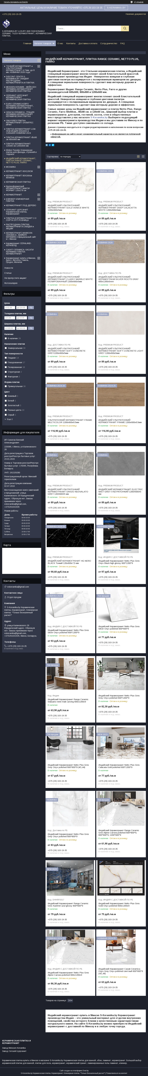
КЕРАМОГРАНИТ (14, 195)
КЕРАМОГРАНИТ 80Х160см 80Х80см (19, 176)
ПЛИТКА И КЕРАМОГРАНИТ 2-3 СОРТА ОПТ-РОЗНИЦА (21, 219)
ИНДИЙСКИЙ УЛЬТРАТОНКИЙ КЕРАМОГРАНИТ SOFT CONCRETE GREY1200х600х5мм (66, 350)
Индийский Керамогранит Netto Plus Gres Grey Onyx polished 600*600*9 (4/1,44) (68, 766)
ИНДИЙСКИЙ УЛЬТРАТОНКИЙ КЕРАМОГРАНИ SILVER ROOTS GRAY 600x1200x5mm (118, 279)
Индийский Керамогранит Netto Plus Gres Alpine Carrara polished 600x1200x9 (68, 973)
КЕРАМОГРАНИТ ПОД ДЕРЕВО (21, 205)
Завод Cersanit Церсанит (14, 1051)
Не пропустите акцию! (15, 278)
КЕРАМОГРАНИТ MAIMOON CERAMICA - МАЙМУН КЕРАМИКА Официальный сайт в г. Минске (21, 236)
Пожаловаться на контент (116, 1073)
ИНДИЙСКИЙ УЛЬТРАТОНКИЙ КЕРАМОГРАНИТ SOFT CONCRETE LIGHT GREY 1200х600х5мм (120, 350)
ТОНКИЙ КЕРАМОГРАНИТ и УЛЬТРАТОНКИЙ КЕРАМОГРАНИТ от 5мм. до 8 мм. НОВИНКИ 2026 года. (20, 69)
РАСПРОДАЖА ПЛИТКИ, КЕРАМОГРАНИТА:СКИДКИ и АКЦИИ (20, 226)
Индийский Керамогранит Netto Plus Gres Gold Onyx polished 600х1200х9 (119, 904)
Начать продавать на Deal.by (16, 2)
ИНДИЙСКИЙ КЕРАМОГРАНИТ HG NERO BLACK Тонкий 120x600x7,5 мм (69, 562)
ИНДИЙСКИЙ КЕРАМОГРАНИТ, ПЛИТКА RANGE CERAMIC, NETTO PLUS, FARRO (21, 160)
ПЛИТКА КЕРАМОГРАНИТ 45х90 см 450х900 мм (21, 138)
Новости (8, 268)
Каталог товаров (42, 43)
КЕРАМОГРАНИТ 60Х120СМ (19, 171)
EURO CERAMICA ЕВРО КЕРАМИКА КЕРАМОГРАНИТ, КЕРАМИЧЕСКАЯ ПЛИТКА (20, 106)
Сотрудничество (108, 43)
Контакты (70, 43)
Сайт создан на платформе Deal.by (74, 1071)
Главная (27, 43)
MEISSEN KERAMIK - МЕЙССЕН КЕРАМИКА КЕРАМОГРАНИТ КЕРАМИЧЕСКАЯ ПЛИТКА (21, 89)
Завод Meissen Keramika (14, 1048)
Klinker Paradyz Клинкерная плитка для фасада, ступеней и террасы (21, 152)
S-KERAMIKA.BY (116, 8)
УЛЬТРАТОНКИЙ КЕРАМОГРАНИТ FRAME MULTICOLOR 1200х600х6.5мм (70, 421)
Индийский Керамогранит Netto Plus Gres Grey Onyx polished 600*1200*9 (119, 696)
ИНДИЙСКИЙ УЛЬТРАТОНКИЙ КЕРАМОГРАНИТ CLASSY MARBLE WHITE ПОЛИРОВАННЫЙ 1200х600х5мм (70, 279)
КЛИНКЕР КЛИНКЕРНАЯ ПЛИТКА (17, 200)
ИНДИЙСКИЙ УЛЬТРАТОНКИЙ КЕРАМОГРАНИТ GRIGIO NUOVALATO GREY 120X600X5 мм (68, 491)
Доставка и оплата (87, 43)
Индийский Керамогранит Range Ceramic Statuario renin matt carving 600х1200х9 (68, 700)
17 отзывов (138, 2)
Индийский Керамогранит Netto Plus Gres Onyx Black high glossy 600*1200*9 (119, 562)
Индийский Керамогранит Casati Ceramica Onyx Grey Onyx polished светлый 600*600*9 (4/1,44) (120, 971)
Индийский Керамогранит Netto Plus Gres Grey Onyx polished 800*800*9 (68, 835)
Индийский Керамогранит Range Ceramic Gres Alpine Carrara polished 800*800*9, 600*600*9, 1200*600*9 (118, 832)
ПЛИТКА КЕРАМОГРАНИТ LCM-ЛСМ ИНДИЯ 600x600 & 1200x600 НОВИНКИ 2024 (21, 131)
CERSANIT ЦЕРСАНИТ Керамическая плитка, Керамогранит (17, 212)
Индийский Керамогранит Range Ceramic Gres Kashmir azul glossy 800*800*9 (68, 904)
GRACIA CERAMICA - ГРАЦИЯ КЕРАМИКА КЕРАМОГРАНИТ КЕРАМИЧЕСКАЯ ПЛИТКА (20, 114)
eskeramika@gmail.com (18, 587)
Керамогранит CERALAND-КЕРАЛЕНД (19, 244)
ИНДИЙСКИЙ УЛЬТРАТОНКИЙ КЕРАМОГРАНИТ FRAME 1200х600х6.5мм (120, 421)
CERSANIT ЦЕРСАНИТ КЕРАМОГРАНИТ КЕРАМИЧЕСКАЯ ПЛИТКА (18, 97)
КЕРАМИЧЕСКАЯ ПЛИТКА (18, 182)
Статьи (7, 273)
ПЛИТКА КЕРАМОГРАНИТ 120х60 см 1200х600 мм (18, 145)
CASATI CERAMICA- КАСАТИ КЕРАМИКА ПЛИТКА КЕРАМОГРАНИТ (20, 252)
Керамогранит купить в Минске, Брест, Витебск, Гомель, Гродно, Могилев (21, 260)
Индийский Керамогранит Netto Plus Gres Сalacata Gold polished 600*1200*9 (119, 766)
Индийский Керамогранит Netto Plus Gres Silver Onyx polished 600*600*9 (119, 627)
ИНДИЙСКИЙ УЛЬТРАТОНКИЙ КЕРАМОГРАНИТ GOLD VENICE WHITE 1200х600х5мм (68, 207)
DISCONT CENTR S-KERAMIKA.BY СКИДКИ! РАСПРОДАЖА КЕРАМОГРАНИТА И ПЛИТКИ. (20, 79)
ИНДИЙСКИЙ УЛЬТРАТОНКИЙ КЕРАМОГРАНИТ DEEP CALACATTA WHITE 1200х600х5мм (117, 207)
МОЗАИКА (11, 167)
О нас (60, 43)
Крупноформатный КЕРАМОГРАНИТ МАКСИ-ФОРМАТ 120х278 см (18, 188)
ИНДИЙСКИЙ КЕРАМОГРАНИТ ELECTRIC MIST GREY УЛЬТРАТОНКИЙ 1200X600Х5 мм (120, 491)
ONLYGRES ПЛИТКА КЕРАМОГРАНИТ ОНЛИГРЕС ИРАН (19, 122)
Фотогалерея (10, 283)
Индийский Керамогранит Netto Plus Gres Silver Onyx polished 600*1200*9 (68, 631)
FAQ (122, 43)
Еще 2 (10, 419)
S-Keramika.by (99, 117)
